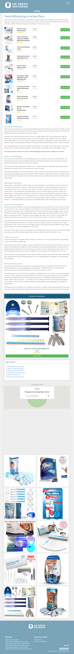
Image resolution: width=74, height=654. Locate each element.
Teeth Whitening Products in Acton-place (18, 649)
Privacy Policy (38, 640)
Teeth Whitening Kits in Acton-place (16, 641)
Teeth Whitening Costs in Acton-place (17, 645)
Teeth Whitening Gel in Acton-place (16, 647)
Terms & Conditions (40, 641)
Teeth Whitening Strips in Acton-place (17, 643)
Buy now (65, 30)
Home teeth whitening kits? (16, 373)
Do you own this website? (32, 396)
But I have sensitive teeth (15, 377)
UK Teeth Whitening (62, 651)
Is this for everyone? (13, 375)
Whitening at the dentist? (15, 370)
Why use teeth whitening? (15, 366)
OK (49, 396)
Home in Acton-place (12, 640)
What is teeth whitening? (15, 368)
